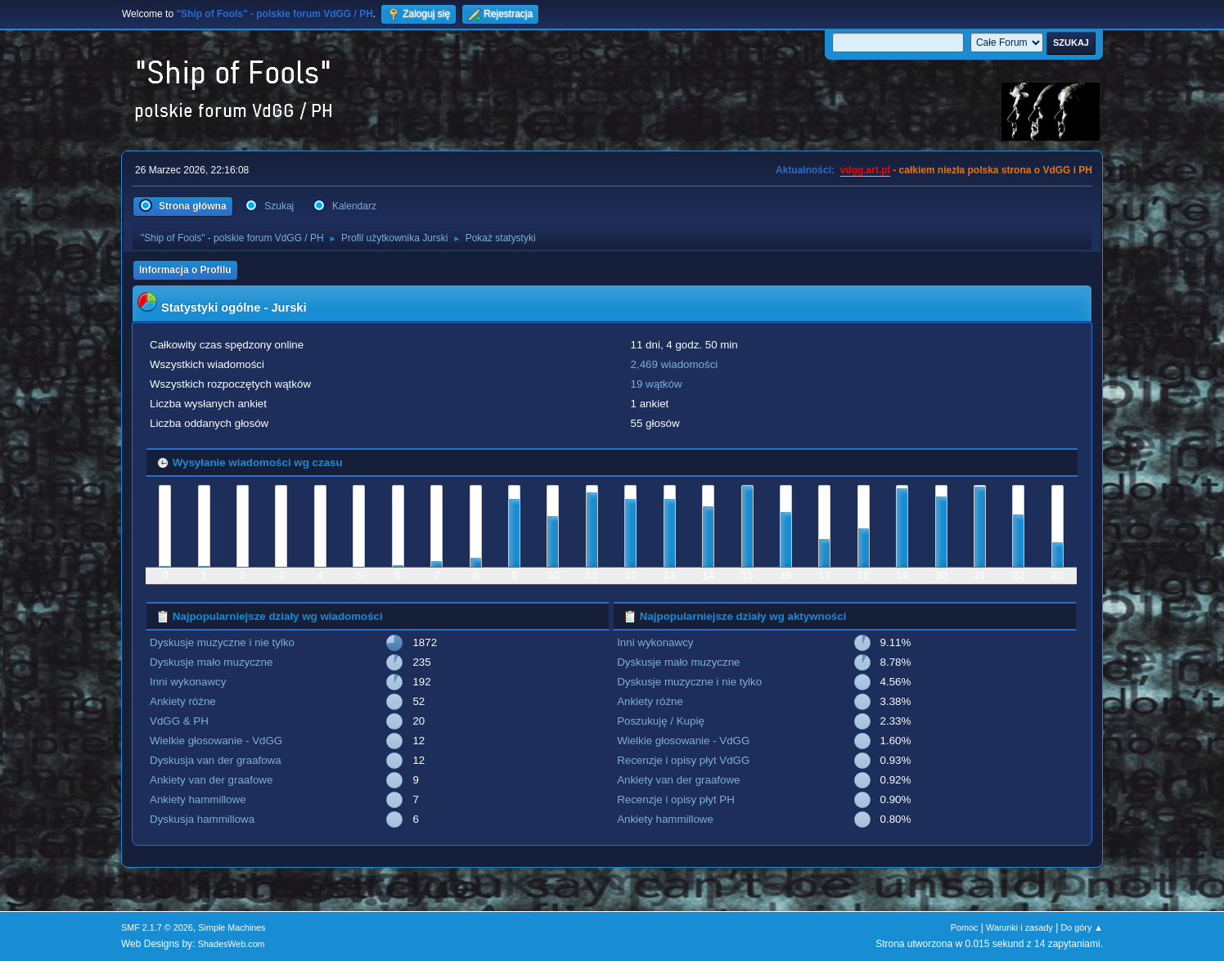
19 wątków (656, 384)
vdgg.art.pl (865, 170)
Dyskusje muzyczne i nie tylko (222, 642)
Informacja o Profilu (185, 270)
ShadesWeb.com (231, 944)
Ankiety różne (183, 701)
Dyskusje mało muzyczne (211, 662)
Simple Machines (231, 927)
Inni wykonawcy (188, 682)
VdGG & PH (179, 721)
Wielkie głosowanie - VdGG (216, 740)
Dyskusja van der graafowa (215, 760)
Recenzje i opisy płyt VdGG (683, 760)
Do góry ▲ (1082, 927)
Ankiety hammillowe (198, 799)
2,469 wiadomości (674, 364)
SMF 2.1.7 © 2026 (157, 927)
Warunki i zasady (1019, 927)
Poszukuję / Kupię (660, 721)
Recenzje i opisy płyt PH (676, 799)
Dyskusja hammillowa (202, 819)
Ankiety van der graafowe (211, 780)
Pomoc (965, 927)
